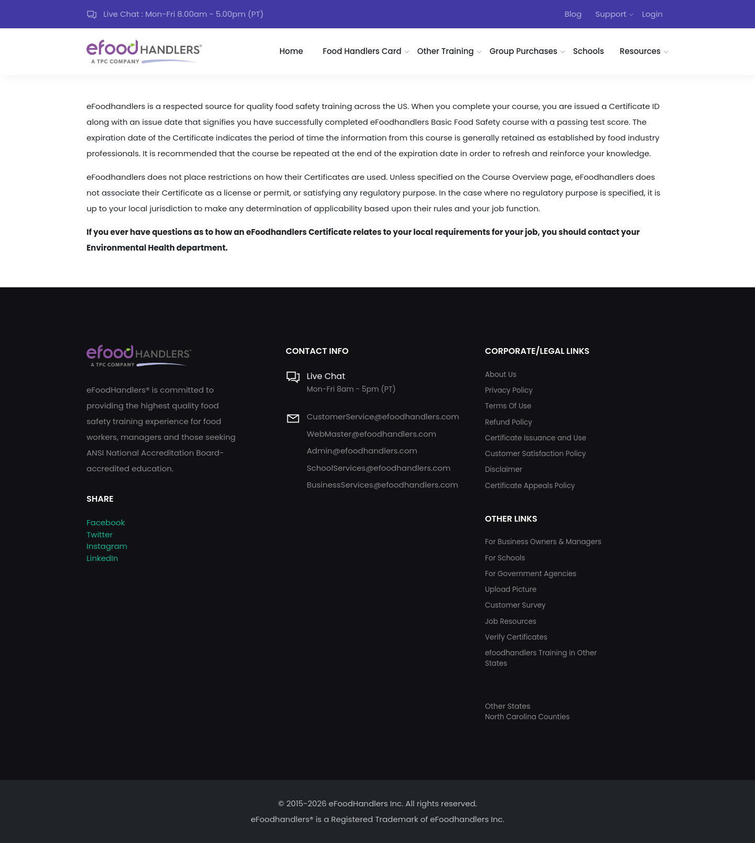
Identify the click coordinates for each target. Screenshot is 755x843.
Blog (573, 13)
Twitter (100, 534)
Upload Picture (510, 590)
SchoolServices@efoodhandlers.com (378, 467)
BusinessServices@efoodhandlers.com (382, 484)
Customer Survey (515, 605)
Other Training (445, 51)
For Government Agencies (530, 574)
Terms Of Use (508, 406)
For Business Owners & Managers (543, 542)
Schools (588, 51)
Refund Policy (508, 422)
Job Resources (510, 621)
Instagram (107, 546)
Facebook (106, 522)
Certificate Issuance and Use (535, 438)
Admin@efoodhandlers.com (362, 450)
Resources (640, 51)
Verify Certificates (516, 637)
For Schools (505, 558)
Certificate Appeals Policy (530, 486)
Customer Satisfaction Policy (535, 454)
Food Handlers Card (362, 51)
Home (291, 51)
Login (652, 13)
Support (610, 13)
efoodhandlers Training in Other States (541, 658)
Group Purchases (523, 51)
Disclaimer (503, 469)
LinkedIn (102, 558)
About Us (500, 375)
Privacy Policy (509, 390)
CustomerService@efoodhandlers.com (383, 416)
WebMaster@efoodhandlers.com (371, 433)
